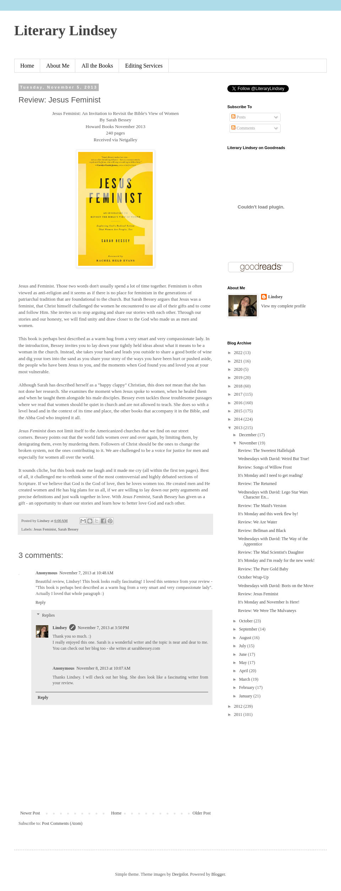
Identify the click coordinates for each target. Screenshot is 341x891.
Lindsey (60, 627)
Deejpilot (180, 874)
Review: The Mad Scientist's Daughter (271, 552)
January (246, 696)
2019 (239, 377)
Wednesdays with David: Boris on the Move (275, 585)
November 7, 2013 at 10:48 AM (86, 572)
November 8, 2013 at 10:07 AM (103, 668)
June (243, 654)
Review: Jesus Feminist (258, 593)
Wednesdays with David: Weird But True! (273, 458)
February (247, 687)
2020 (239, 369)
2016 (239, 402)
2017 (239, 394)
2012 (239, 706)
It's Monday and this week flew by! (268, 513)
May (243, 662)
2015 (239, 410)
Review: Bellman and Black (262, 530)
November (248, 443)
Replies (48, 615)
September (248, 629)
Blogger (218, 874)
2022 (239, 352)
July (243, 645)
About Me (57, 66)
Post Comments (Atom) (62, 823)
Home (27, 66)
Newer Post (30, 813)
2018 (239, 386)
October (246, 620)
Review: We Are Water (257, 522)
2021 (239, 361)
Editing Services (143, 66)
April (244, 670)
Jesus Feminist (44, 529)
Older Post (202, 813)
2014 (239, 419)
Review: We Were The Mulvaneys (267, 610)
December (248, 434)
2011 (239, 714)
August (246, 637)
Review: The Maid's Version (262, 505)
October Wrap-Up (253, 577)
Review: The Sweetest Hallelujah (266, 450)
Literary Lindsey (65, 30)
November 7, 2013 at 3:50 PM (103, 627)
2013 (239, 427)
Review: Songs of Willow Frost (265, 467)
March (245, 679)
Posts (238, 117)
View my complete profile (283, 306)
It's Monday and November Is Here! (268, 602)
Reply (41, 602)
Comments (243, 128)
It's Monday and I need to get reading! (270, 475)
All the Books (97, 66)
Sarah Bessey (68, 529)
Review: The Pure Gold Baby (263, 568)
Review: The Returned (257, 483)
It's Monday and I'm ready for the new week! (276, 560)
